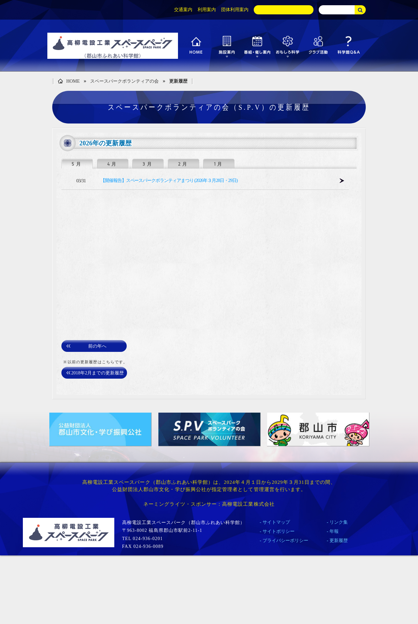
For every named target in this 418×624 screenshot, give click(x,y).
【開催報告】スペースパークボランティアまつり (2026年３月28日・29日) (169, 180)
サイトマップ (276, 522)
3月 (147, 164)
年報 (334, 531)
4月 (112, 164)
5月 (77, 164)
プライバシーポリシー (285, 540)
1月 (219, 164)
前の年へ (97, 346)
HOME (69, 81)
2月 (183, 164)
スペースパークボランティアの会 (124, 81)
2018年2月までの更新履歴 (97, 372)
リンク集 (339, 522)
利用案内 (207, 9)
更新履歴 (178, 81)
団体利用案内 (235, 9)
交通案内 (183, 9)
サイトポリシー (279, 531)
